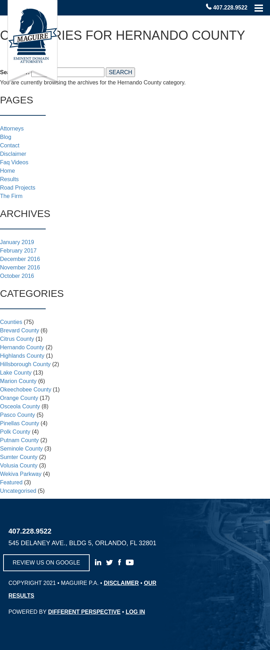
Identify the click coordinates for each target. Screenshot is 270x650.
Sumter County (19, 457)
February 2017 (18, 251)
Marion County (18, 381)
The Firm (11, 196)
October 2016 (17, 276)
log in (135, 612)
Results (9, 179)
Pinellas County (19, 423)
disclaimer (121, 583)
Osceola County (20, 406)
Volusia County (19, 466)
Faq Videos (14, 162)
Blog (5, 137)
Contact (9, 145)
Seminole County (21, 449)
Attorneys (12, 129)
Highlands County (22, 356)
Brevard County (19, 330)
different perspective (84, 612)
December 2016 (20, 259)
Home (7, 171)
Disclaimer (13, 154)
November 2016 (20, 267)
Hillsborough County (25, 364)
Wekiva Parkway (20, 474)
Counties (11, 322)
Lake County (16, 373)
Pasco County (17, 415)
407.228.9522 (230, 8)
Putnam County (19, 440)
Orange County (19, 398)
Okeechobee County (25, 390)
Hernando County (22, 347)
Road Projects (18, 188)
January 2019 (17, 242)
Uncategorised (18, 491)
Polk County (15, 432)
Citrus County (17, 339)
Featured (11, 482)
